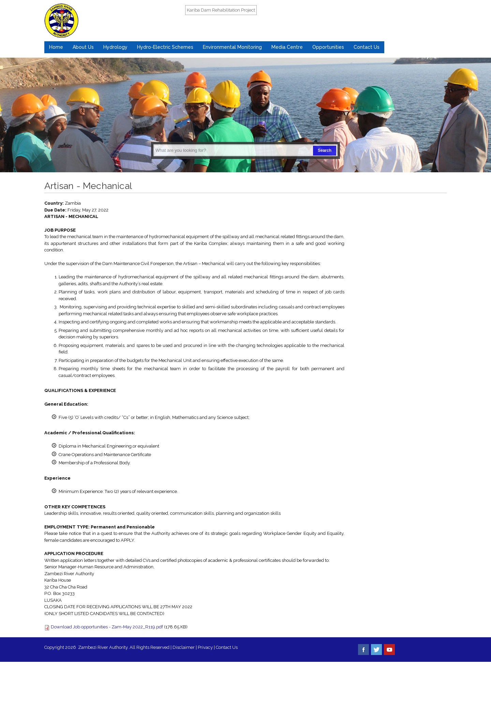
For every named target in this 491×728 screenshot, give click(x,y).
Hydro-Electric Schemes (165, 47)
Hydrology (115, 47)
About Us (83, 47)
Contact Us (367, 47)
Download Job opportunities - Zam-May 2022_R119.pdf (107, 626)
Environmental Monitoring (232, 47)
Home (56, 47)
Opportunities (328, 47)
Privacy (206, 647)
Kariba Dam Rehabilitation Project (221, 10)
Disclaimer (184, 647)
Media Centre (287, 47)
